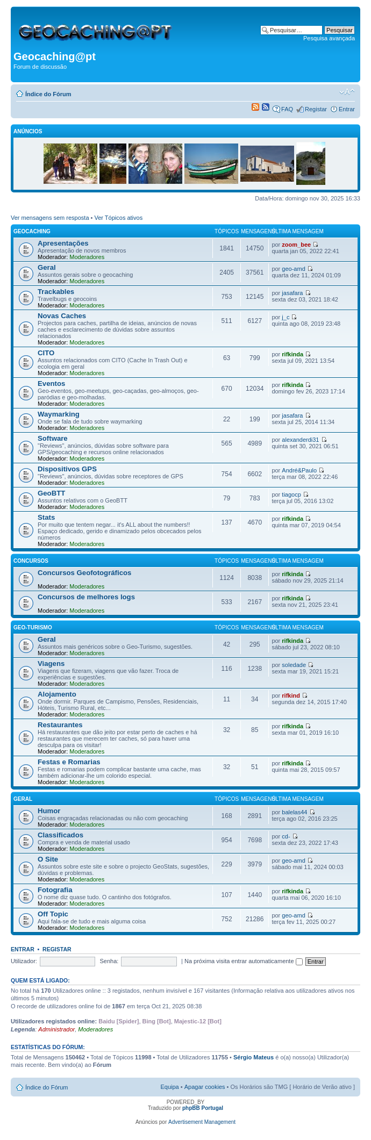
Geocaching (32, 231)
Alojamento (57, 694)
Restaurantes (60, 725)
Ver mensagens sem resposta (50, 217)
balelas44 (294, 812)
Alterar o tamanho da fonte (347, 92)
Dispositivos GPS (67, 469)
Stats (46, 517)
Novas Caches (62, 316)
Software (53, 438)
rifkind (291, 695)
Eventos (51, 383)
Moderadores (86, 257)
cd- (286, 836)
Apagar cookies (204, 1087)
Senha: (109, 961)
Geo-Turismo (32, 627)
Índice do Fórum (48, 94)
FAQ (287, 109)
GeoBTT (51, 493)
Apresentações (63, 243)
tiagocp (291, 494)
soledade (294, 665)
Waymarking (59, 414)
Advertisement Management (202, 1122)
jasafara (292, 293)
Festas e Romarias (69, 762)
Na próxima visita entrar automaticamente (243, 961)
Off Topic (53, 914)
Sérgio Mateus (253, 1057)
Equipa (169, 1087)
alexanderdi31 (300, 439)
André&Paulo (299, 470)
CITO (46, 353)
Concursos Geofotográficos (84, 573)
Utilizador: (24, 961)
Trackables (56, 292)
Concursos (30, 561)
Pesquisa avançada (329, 38)
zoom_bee (296, 244)
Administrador (56, 1029)
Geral (47, 267)
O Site (48, 859)
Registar (316, 109)
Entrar (347, 109)
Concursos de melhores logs (86, 597)
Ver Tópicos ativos (119, 217)
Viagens (51, 663)
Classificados (60, 835)
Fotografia (55, 890)
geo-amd (293, 269)
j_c (285, 317)
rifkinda (292, 354)
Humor (49, 811)
